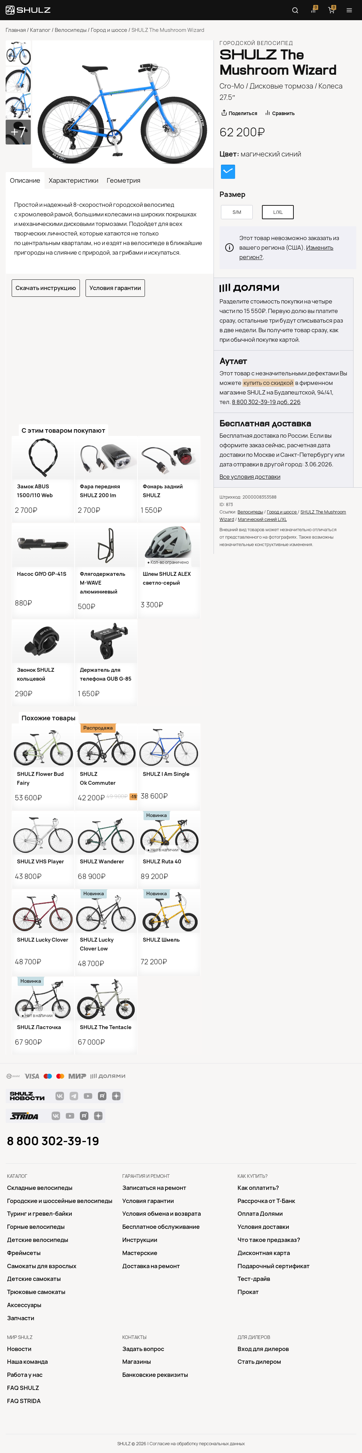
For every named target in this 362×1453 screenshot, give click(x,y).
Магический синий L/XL (262, 519)
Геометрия (123, 180)
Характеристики (73, 180)
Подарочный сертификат (274, 1266)
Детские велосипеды (37, 1240)
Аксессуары (24, 1305)
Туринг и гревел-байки (39, 1214)
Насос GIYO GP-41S (41, 574)
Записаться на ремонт (154, 1188)
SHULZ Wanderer (102, 861)
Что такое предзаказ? (269, 1240)
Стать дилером (259, 1362)
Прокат (248, 1292)
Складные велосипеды (39, 1188)
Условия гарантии (115, 288)
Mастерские (139, 1253)
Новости (19, 1349)
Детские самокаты (34, 1279)
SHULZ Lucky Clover (42, 939)
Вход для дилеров (263, 1349)
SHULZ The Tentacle (106, 1027)
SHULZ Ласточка (39, 1027)
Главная (16, 30)
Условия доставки (263, 1227)
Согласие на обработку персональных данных (197, 1444)
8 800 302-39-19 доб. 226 (266, 402)
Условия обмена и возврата (161, 1214)
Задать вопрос (143, 1349)
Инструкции (139, 1240)
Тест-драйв (254, 1279)
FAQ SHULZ (23, 1388)
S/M (237, 212)
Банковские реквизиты (155, 1375)
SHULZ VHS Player (40, 861)
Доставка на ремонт (151, 1266)
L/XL (278, 212)
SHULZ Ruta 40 (162, 861)
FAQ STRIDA (24, 1401)
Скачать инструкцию (46, 288)
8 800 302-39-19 (53, 1141)
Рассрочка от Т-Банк (266, 1201)
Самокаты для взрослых (41, 1266)
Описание (25, 180)
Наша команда (27, 1362)
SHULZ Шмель (161, 939)
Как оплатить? (258, 1188)
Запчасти (20, 1318)
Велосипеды (71, 30)
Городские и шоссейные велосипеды (59, 1201)
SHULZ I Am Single (166, 774)
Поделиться (243, 113)
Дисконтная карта (264, 1253)
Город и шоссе (109, 30)
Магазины (136, 1362)
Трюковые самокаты (36, 1292)
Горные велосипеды (36, 1227)
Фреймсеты (24, 1253)
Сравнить (283, 113)
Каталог (40, 30)
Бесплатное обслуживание (161, 1227)
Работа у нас (24, 1375)
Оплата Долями (260, 1214)
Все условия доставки (250, 477)
